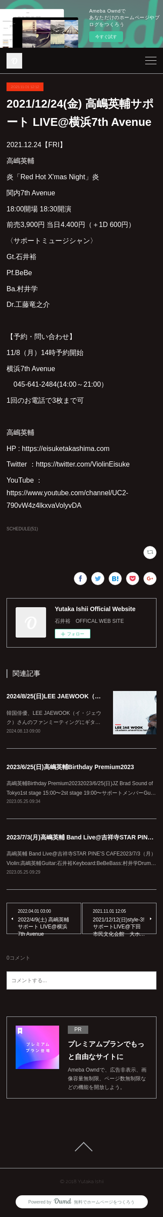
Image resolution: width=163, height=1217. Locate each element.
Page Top (81, 1146)
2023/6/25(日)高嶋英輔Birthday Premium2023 (70, 766)
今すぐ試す (106, 36)
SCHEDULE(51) (22, 528)
